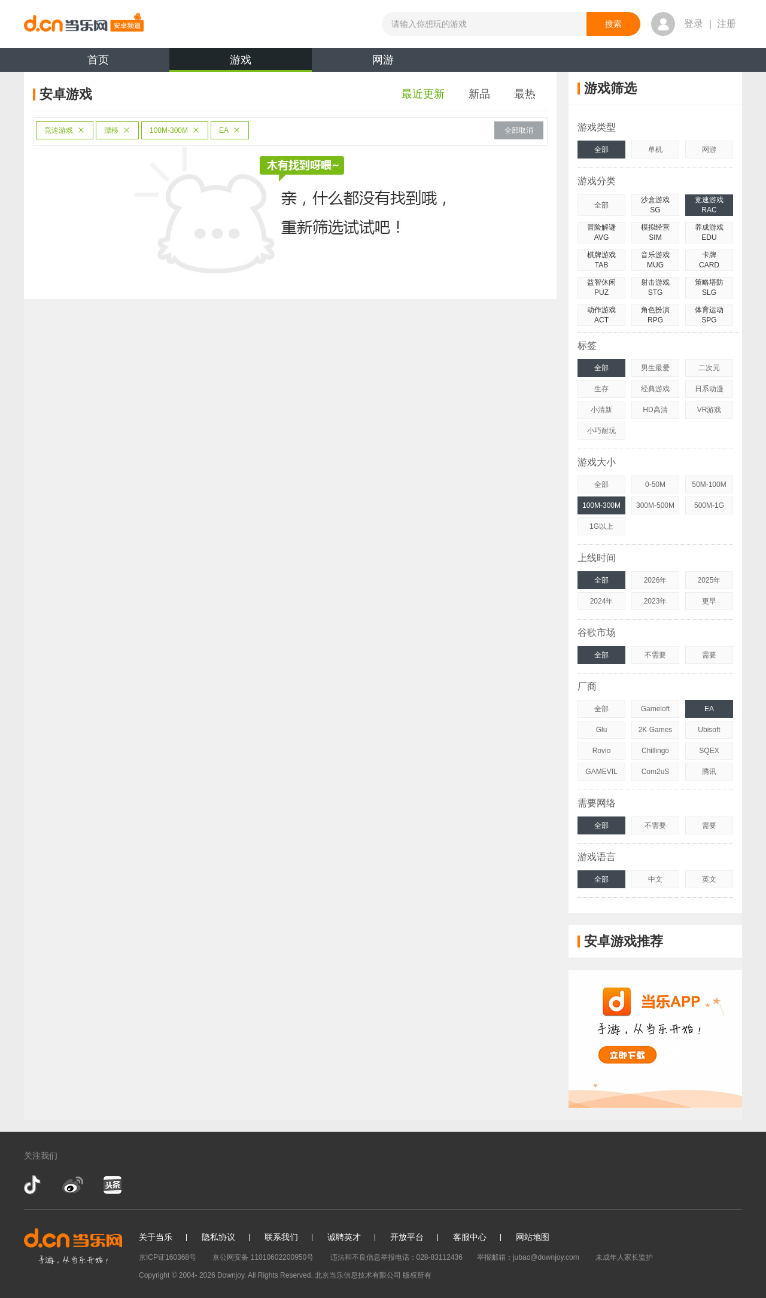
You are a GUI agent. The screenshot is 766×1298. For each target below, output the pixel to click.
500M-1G (709, 505)
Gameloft (655, 709)
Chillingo (655, 750)
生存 (601, 389)
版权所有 (417, 1275)
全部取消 (518, 130)
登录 (693, 24)
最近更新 (423, 94)
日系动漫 (709, 389)
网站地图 (532, 1237)
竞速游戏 (64, 130)
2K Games (656, 730)
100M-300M (175, 130)
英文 (709, 879)
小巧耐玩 (601, 430)
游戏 (240, 63)
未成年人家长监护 (624, 1257)
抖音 (33, 1185)
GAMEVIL (601, 771)
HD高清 (655, 410)
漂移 (117, 130)
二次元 (709, 368)
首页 (98, 60)
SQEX (709, 750)
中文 (655, 879)
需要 (709, 655)
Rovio (601, 750)
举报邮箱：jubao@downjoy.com (528, 1257)
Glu (601, 730)
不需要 (655, 655)
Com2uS (656, 771)
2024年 (601, 601)
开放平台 (407, 1237)
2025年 (709, 580)
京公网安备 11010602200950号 (263, 1257)
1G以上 (601, 526)
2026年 (655, 580)
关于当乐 (155, 1237)
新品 (479, 94)
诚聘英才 (344, 1237)
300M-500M (655, 505)
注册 (726, 24)
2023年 (655, 601)
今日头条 (111, 1185)
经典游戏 (655, 389)
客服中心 (470, 1237)
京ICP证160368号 (167, 1257)
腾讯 (709, 771)
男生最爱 (655, 368)
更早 (709, 601)
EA (230, 130)
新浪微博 (72, 1185)
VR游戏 (709, 410)
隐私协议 (218, 1237)
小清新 (601, 410)
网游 (383, 60)
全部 (601, 149)
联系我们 (281, 1237)
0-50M (655, 484)
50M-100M (709, 484)
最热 (525, 94)
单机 (655, 149)
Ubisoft (709, 730)
